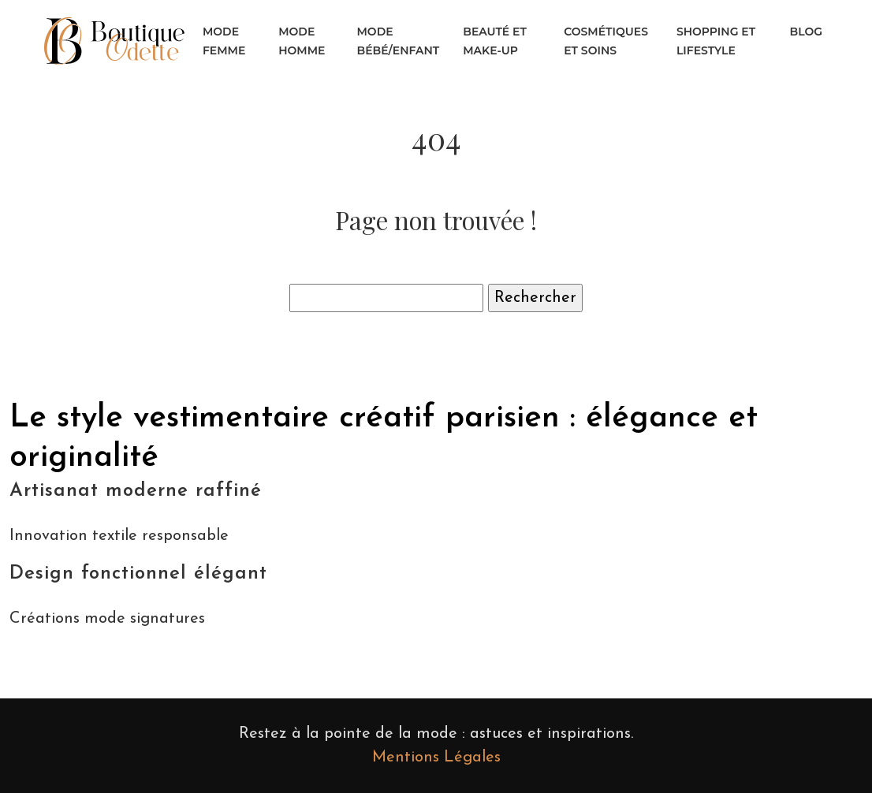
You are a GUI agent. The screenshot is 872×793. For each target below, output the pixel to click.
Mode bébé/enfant (398, 41)
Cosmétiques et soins (606, 41)
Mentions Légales (436, 757)
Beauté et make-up (495, 41)
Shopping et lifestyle (715, 41)
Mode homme (301, 41)
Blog (806, 31)
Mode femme (224, 41)
